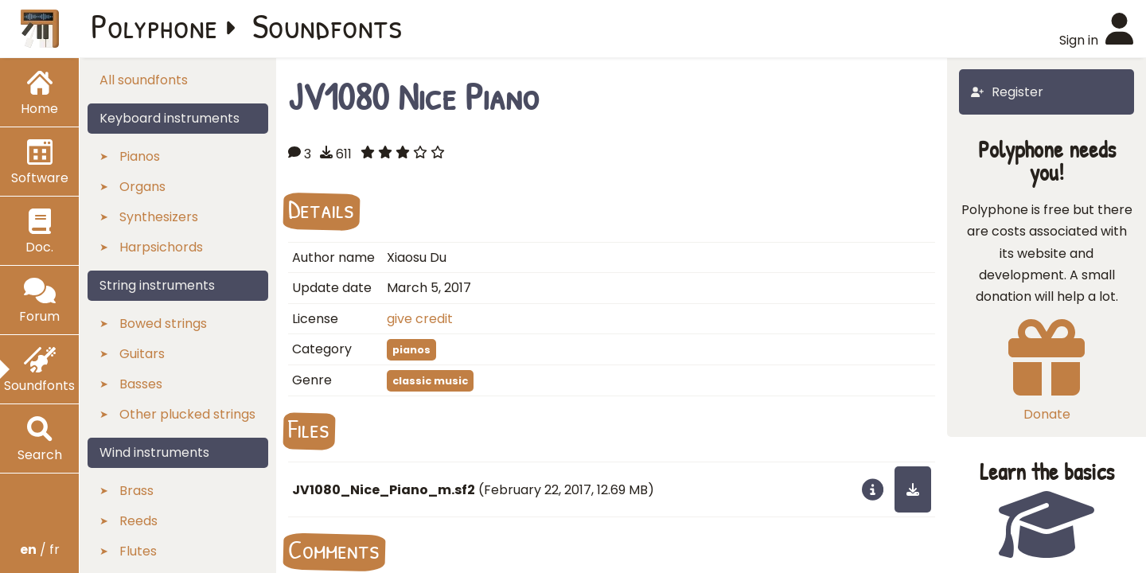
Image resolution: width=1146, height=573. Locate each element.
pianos (411, 350)
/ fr (40, 549)
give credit (420, 319)
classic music (430, 381)
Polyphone (154, 25)
